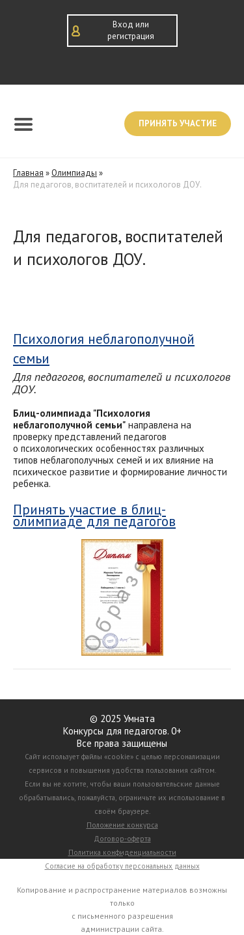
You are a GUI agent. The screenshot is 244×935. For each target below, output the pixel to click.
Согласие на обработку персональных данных (122, 866)
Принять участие (178, 123)
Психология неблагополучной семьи (104, 348)
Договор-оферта (122, 838)
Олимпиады (74, 172)
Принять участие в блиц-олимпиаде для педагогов (94, 515)
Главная (28, 172)
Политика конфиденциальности (122, 852)
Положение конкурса (122, 825)
